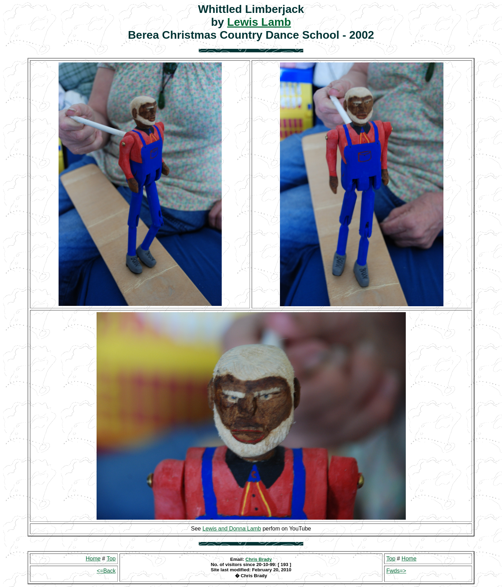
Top (111, 559)
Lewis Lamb (259, 22)
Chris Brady (258, 559)
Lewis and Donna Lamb (232, 529)
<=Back (106, 571)
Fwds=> (396, 571)
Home (93, 559)
